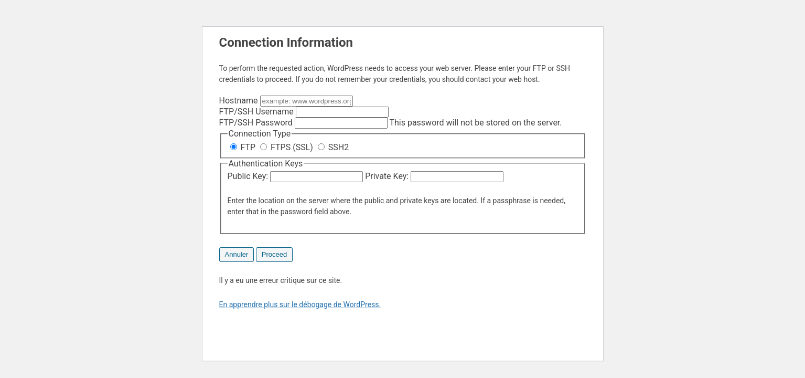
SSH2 (333, 147)
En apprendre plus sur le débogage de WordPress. (300, 304)
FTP (244, 147)
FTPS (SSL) (287, 147)
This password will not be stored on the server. (390, 123)
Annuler (237, 254)
